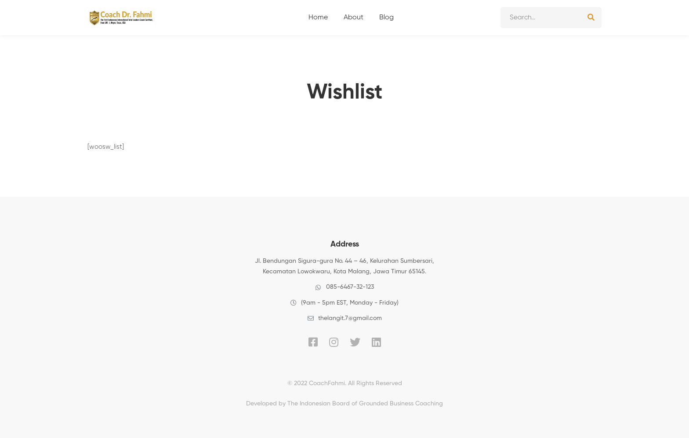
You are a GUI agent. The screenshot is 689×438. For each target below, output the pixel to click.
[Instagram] (333, 342)
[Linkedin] (376, 342)
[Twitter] (355, 342)
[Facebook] (313, 342)
